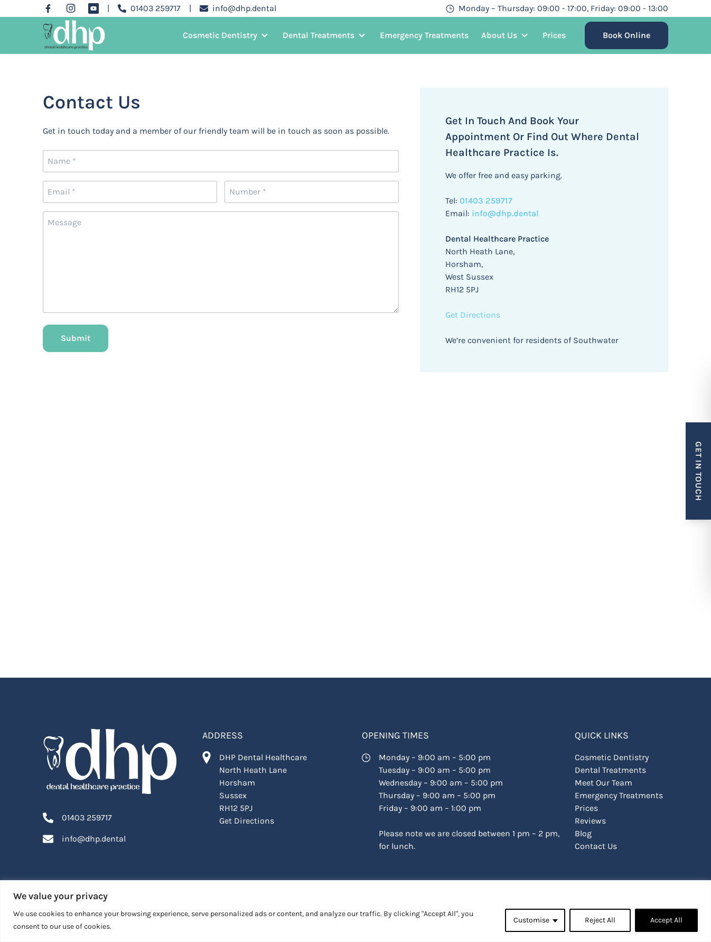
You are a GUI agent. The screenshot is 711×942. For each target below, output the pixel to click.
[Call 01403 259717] (149, 8)
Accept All (666, 920)
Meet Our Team (603, 783)
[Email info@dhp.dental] (238, 8)
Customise (531, 920)
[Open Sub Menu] (263, 35)
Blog (583, 833)
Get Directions (472, 315)
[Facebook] (48, 8)
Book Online (626, 35)
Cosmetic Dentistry (220, 35)
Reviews (590, 821)
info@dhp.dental (505, 213)
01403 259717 (484, 201)
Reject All (600, 920)
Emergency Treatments (424, 35)
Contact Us (596, 846)
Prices (554, 35)
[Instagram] (71, 8)
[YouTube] (93, 8)
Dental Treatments (318, 35)
